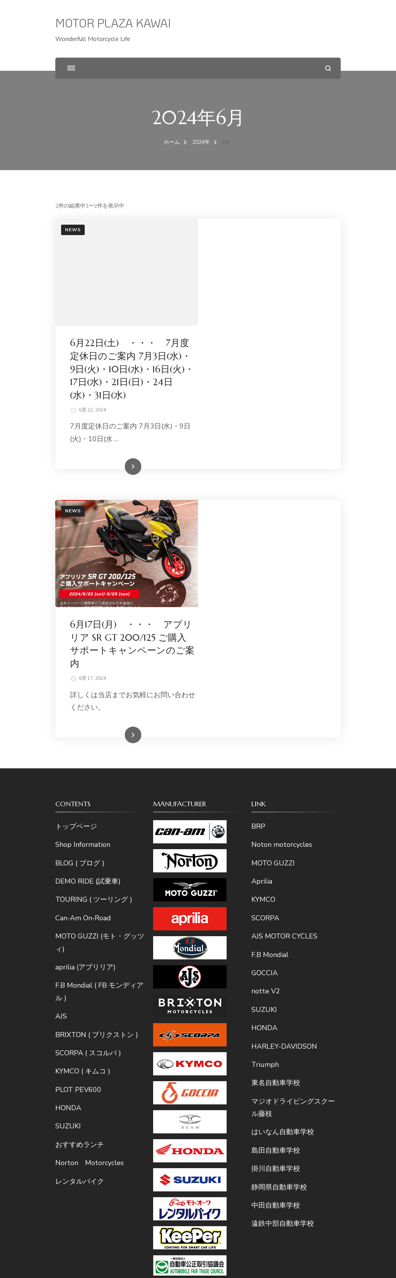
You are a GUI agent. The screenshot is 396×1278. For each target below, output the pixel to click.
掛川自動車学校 (275, 956)
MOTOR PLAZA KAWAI (113, 23)
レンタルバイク (79, 968)
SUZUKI (68, 913)
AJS (61, 803)
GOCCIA (264, 760)
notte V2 (265, 778)
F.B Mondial (269, 742)
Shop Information (82, 631)
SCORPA (265, 705)
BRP (258, 613)
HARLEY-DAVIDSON (284, 833)
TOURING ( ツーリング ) (93, 686)
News (73, 230)
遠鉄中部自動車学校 (282, 1010)
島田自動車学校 (275, 937)
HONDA (68, 895)
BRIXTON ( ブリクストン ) (96, 822)
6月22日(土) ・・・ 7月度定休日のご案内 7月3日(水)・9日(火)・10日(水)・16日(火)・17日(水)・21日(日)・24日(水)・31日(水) (268, 262)
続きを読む (258, 361)
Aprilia (261, 668)
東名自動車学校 (275, 870)
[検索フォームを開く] (328, 68)
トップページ (76, 613)
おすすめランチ (79, 932)
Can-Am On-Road (83, 705)
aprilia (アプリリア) (85, 754)
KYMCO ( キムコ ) (82, 858)
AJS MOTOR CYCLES (284, 723)
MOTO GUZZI (273, 650)
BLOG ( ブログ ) (79, 650)
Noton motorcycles (281, 631)
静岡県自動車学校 (279, 974)
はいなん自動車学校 (282, 919)
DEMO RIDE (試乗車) (88, 668)
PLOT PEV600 (78, 877)
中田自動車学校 (275, 992)
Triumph (265, 852)
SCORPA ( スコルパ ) (88, 840)
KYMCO (263, 686)
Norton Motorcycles (89, 950)
